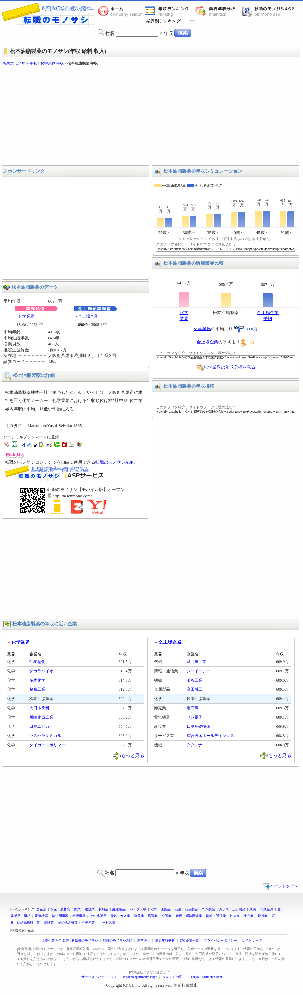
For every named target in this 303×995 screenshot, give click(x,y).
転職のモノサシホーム (121, 11)
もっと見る (132, 755)
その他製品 (98, 916)
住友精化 (37, 661)
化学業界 (26, 316)
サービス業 (107, 922)
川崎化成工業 (41, 717)
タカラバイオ (41, 671)
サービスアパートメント (99, 977)
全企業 (41, 909)
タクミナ (194, 745)
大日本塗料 (39, 708)
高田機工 (194, 689)
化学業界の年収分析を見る (229, 366)
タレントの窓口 (174, 977)
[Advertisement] (108, 115)
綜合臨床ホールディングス (210, 735)
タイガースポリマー (47, 745)
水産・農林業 (60, 909)
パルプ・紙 (138, 909)
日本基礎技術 (198, 726)
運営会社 (143, 940)
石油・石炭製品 (186, 909)
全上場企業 (88, 316)
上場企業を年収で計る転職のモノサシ (70, 940)
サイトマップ (252, 940)
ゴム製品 (208, 909)
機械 (27, 916)
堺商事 (192, 708)
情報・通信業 (216, 916)
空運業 (167, 916)
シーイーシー (198, 671)
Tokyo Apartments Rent (206, 977)
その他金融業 (68, 922)
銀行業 (263, 916)
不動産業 (88, 922)
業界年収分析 (218, 11)
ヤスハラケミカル (45, 735)
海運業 (153, 916)
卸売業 (235, 916)
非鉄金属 (266, 909)
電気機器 (41, 916)
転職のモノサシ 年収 (20, 63)
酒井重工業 (196, 661)
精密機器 (79, 916)
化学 (153, 909)
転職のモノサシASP (270, 11)
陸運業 (139, 916)
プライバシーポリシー (220, 940)
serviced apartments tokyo (140, 977)
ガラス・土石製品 (232, 909)
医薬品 (166, 909)
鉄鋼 (252, 909)
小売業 (249, 916)
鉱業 (77, 909)
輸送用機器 (60, 916)
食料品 (103, 909)
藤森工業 (37, 689)
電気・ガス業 (120, 916)
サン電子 (194, 717)
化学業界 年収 (52, 63)
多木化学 (37, 680)
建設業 (90, 909)
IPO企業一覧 (189, 940)
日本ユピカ (39, 726)
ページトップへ (280, 886)
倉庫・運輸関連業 (189, 916)
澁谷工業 (194, 680)
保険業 (49, 922)
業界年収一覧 (168, 11)
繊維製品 (119, 909)
